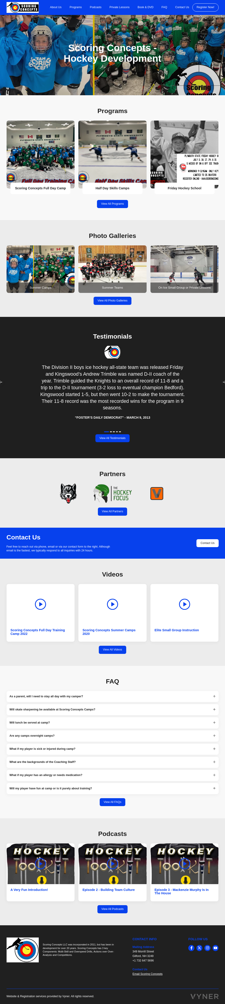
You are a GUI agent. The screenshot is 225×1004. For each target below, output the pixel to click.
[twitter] (199, 948)
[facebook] (191, 948)
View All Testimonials (112, 438)
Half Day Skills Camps (112, 188)
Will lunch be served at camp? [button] (30, 722)
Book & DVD (145, 7)
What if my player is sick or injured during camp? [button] (42, 749)
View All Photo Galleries (113, 300)
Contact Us (182, 7)
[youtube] (216, 948)
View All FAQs (112, 802)
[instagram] (207, 948)
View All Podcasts (113, 909)
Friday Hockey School (184, 188)
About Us (55, 7)
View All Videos (112, 649)
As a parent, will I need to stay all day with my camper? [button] (46, 696)
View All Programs (112, 203)
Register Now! (205, 7)
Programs (76, 7)
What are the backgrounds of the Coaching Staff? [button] (43, 762)
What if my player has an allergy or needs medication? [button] (46, 775)
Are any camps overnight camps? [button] (32, 735)
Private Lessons (119, 7)
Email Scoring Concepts (148, 974)
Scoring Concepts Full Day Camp (40, 188)
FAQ (164, 7)
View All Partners (112, 511)
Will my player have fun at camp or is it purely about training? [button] (51, 788)
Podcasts (96, 7)
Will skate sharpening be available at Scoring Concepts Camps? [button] (52, 709)
